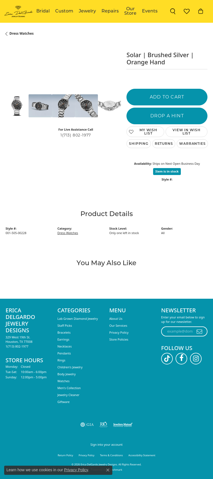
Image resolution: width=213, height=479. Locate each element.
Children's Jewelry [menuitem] (70, 367)
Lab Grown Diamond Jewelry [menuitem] (77, 318)
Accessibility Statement (141, 455)
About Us (115, 318)
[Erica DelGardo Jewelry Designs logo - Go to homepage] (18, 11)
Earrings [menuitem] (63, 339)
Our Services (118, 325)
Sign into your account (106, 444)
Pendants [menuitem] (64, 353)
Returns (164, 143)
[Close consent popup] (108, 470)
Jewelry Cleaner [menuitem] (68, 395)
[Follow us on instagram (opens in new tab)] (196, 358)
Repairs (110, 11)
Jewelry (87, 11)
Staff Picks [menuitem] (64, 325)
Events (150, 11)
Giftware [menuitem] (63, 402)
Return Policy (65, 455)
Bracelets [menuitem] (63, 332)
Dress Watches (21, 33)
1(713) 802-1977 (75, 135)
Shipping (138, 143)
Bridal (43, 11)
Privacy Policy (118, 332)
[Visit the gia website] (87, 424)
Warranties (192, 143)
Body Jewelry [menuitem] (66, 374)
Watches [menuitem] (63, 381)
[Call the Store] (17, 346)
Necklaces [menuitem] (64, 346)
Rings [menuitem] (61, 360)
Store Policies (118, 339)
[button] (173, 11)
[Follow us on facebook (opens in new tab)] (181, 358)
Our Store (130, 11)
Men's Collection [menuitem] (69, 388)
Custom (64, 11)
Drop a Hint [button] (167, 115)
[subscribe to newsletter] (199, 331)
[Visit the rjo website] (103, 424)
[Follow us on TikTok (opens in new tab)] (167, 358)
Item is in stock (167, 171)
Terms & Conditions (111, 455)
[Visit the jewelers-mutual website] (122, 424)
